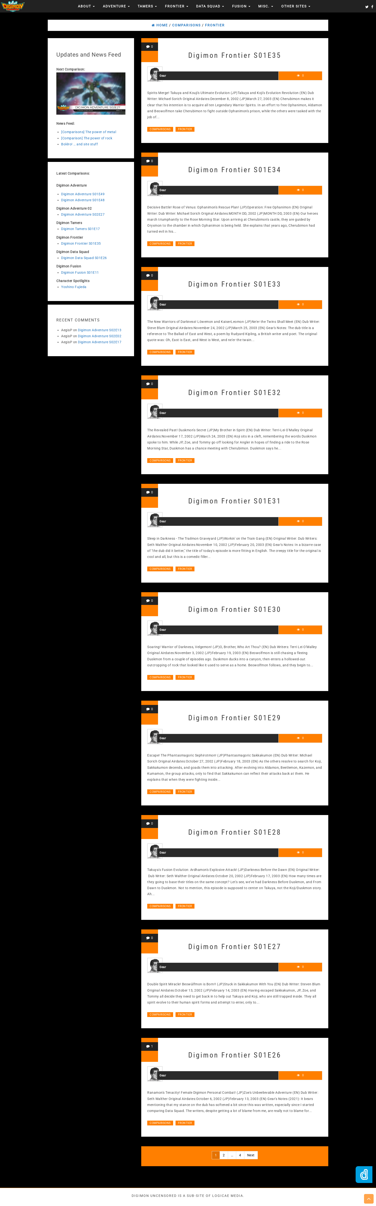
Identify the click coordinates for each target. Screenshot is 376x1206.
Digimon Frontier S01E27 (234, 946)
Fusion (241, 6)
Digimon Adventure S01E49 (83, 194)
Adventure (116, 6)
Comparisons (160, 129)
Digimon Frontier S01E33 (234, 284)
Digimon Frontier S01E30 (234, 609)
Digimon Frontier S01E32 (234, 392)
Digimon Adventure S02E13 (99, 330)
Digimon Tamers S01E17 (80, 229)
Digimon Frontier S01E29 (234, 718)
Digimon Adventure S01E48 (83, 200)
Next (251, 1155)
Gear (162, 75)
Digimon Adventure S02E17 (99, 342)
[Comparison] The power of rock (86, 138)
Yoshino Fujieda (74, 287)
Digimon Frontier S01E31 (234, 501)
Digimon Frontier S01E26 (234, 1055)
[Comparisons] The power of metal (88, 132)
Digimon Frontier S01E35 (81, 243)
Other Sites (295, 6)
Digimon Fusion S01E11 (80, 272)
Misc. (265, 6)
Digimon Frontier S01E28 (234, 832)
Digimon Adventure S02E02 (99, 336)
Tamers (147, 6)
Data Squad (210, 6)
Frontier (176, 6)
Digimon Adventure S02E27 (83, 214)
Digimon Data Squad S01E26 (84, 258)
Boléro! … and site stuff (79, 144)
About (86, 6)
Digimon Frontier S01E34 (234, 170)
